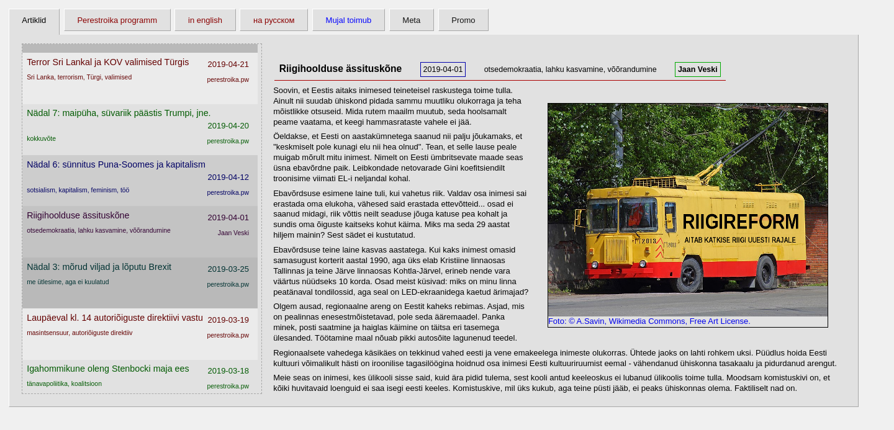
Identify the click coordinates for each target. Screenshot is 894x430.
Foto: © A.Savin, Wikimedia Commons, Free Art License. (688, 317)
